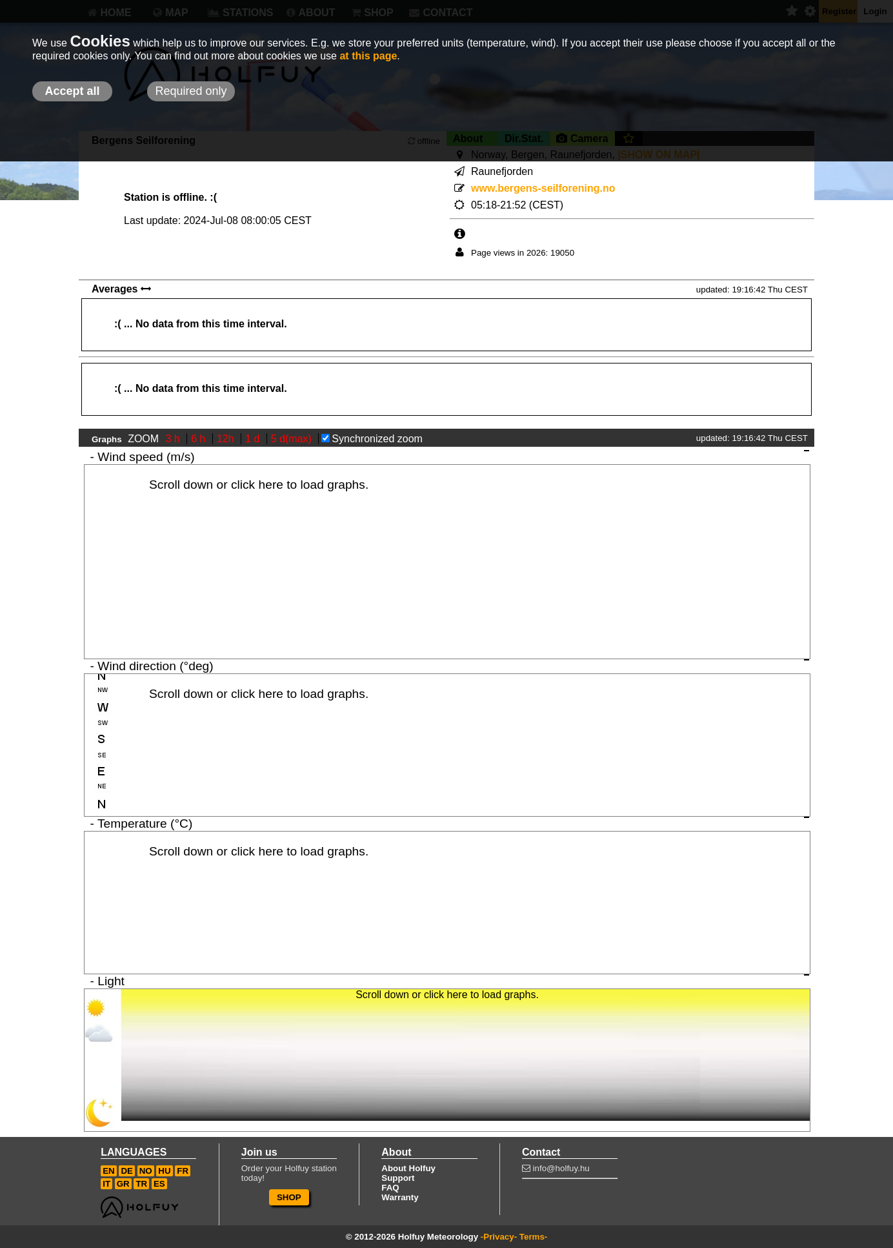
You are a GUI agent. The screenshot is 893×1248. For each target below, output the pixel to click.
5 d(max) (293, 438)
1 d (254, 438)
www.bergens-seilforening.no (543, 188)
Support (397, 1178)
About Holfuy (408, 1168)
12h (227, 438)
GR (123, 1184)
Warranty (399, 1197)
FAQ (390, 1187)
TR (141, 1184)
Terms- (533, 1237)
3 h (174, 438)
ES (159, 1184)
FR (182, 1171)
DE (127, 1171)
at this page (368, 55)
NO (145, 1171)
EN (109, 1171)
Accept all (72, 91)
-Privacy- (499, 1237)
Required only (190, 91)
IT (106, 1184)
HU (164, 1171)
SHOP (289, 1197)
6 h (199, 438)
